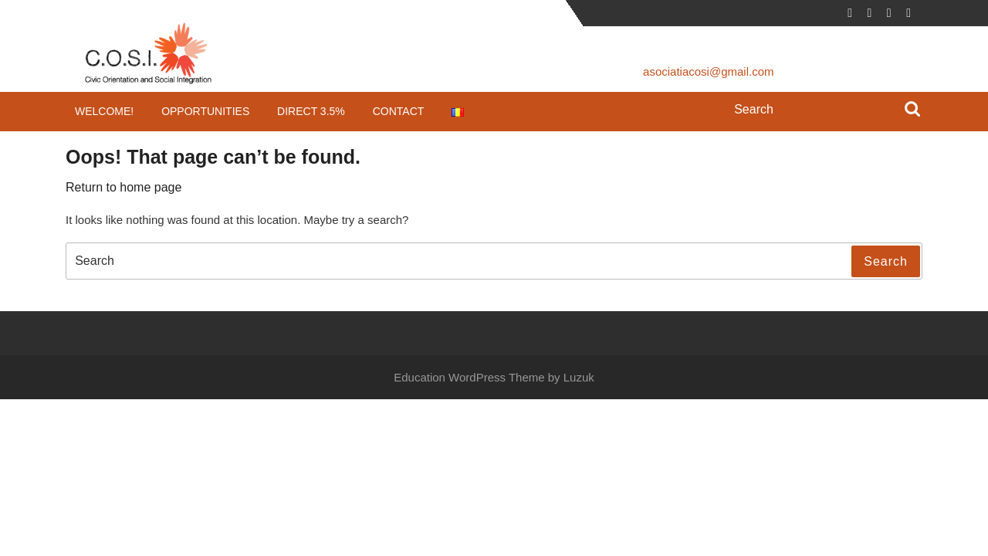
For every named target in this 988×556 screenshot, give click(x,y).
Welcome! (104, 111)
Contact (399, 111)
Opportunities (205, 111)
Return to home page (123, 187)
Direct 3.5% (311, 111)
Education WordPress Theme (469, 377)
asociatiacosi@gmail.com (708, 71)
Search (912, 110)
